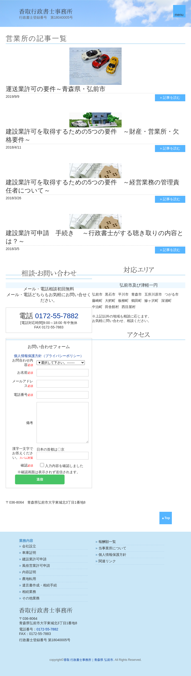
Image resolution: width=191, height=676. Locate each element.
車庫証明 (29, 553)
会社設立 (29, 546)
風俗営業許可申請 (36, 566)
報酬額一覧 (107, 542)
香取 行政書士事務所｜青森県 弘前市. (89, 660)
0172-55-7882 (56, 316)
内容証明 (29, 572)
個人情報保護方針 (112, 555)
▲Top (165, 518)
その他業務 (31, 598)
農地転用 (29, 579)
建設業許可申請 (34, 559)
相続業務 (29, 592)
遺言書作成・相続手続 (39, 585)
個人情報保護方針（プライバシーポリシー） (49, 356)
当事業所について (112, 548)
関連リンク (107, 561)
